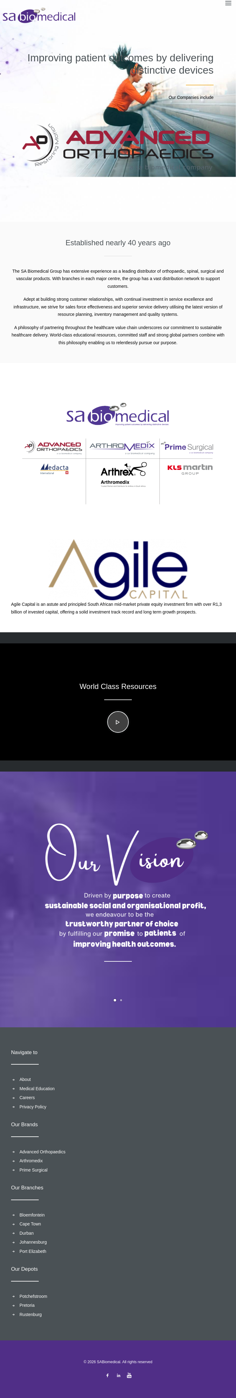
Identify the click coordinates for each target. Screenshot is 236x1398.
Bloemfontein (32, 1215)
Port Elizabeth (33, 1251)
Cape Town (30, 1223)
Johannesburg (33, 1242)
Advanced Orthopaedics (42, 1151)
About (25, 1079)
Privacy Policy (33, 1106)
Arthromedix (31, 1160)
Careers (27, 1097)
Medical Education (37, 1088)
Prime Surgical (34, 1170)
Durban (27, 1233)
